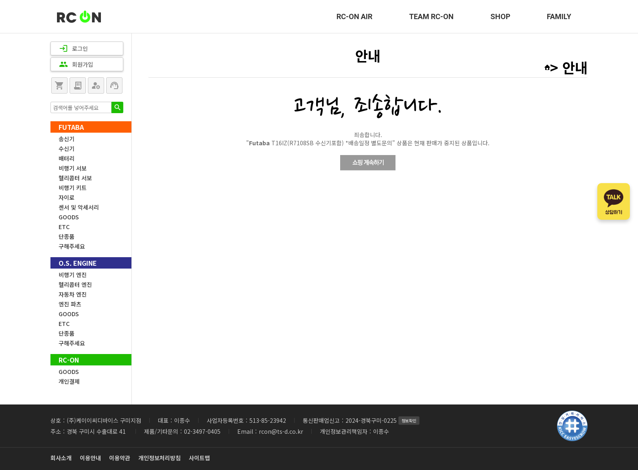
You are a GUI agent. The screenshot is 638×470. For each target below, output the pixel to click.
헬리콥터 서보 (75, 178)
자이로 (66, 197)
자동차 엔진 (73, 294)
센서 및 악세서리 (79, 207)
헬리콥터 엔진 (75, 284)
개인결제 (69, 381)
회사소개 (61, 458)
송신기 (66, 139)
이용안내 (90, 458)
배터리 (66, 158)
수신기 (66, 148)
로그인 (73, 48)
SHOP (500, 16)
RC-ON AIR (354, 16)
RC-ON (78, 17)
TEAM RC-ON (431, 16)
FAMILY (559, 16)
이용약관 (119, 458)
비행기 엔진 (73, 275)
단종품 (66, 236)
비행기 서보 (73, 168)
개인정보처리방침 (159, 458)
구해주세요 (72, 246)
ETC (64, 227)
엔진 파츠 (70, 304)
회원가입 (76, 64)
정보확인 (409, 421)
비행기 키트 (73, 188)
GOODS (69, 217)
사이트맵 (199, 458)
